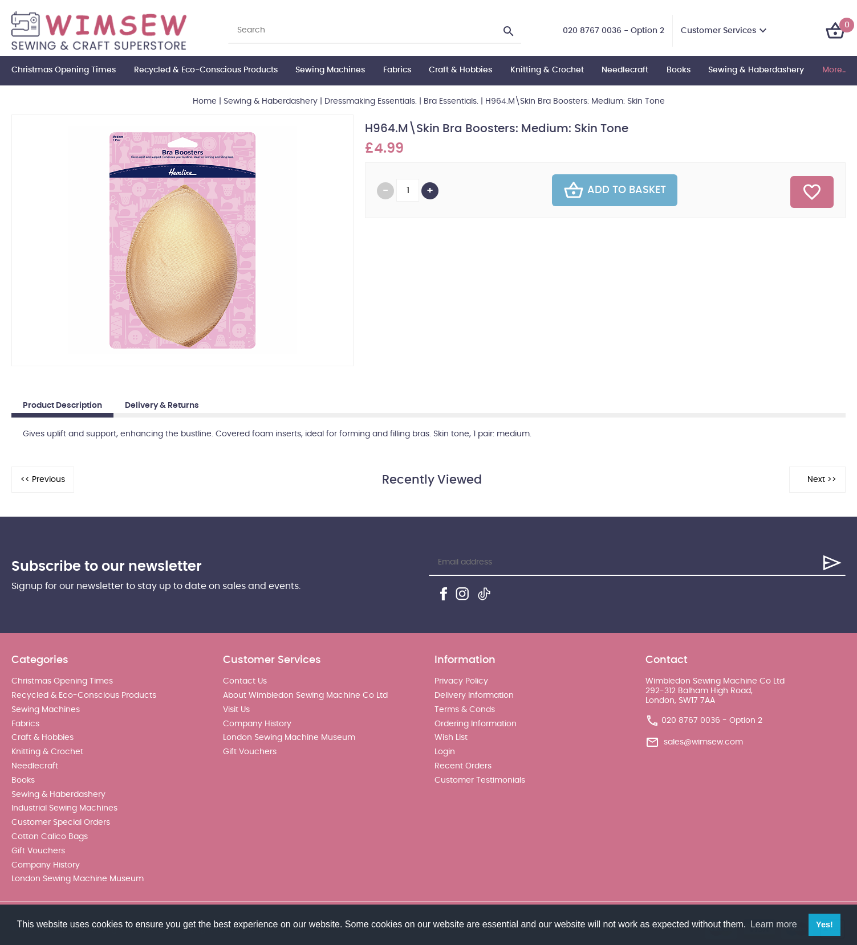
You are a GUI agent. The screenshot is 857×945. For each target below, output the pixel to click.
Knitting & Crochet (547, 70)
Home (205, 101)
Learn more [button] (773, 924)
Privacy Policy (461, 681)
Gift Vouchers (38, 851)
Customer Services (718, 31)
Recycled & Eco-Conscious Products (206, 70)
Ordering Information (475, 724)
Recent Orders (463, 766)
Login (444, 752)
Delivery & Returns (162, 406)
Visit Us (236, 710)
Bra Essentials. (451, 101)
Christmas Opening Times (63, 70)
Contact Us (245, 681)
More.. (834, 70)
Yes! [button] (824, 924)
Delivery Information (474, 695)
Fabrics (397, 70)
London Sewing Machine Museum (77, 879)
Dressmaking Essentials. (370, 101)
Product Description (62, 406)
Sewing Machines (330, 70)
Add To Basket (614, 190)
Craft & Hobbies (460, 70)
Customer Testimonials (479, 780)
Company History (45, 865)
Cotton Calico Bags (49, 837)
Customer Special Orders (60, 823)
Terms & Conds (464, 710)
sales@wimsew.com (703, 742)
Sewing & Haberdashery (756, 70)
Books (679, 70)
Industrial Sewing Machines (64, 808)
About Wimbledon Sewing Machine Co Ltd (305, 695)
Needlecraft (625, 70)
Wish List (451, 738)
